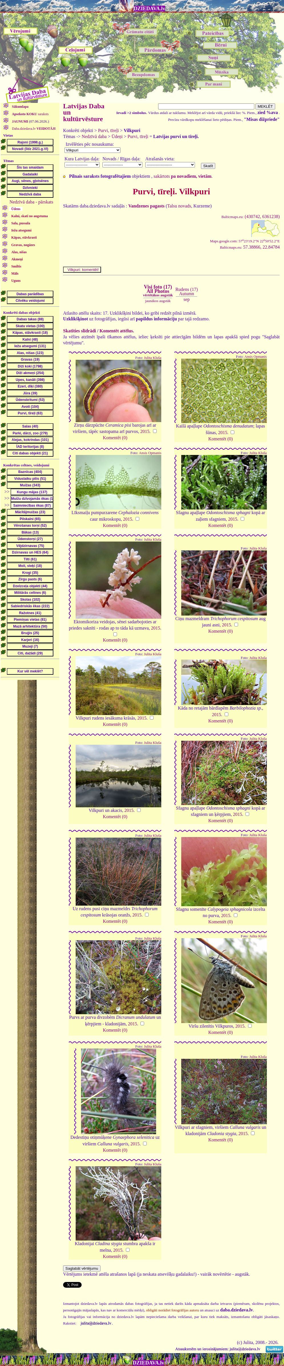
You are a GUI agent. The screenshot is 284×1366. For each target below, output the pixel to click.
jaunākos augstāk (158, 301)
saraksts (30, 114)
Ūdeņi (117, 136)
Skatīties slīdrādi (79, 330)
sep (187, 299)
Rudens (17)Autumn (186, 291)
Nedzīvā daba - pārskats (31, 201)
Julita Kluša (152, 358)
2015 (145, 431)
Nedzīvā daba (94, 136)
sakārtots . (183, 176)
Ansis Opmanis (255, 357)
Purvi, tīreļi (108, 130)
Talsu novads (179, 205)
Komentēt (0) (115, 437)
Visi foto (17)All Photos (158, 290)
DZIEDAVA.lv (149, 8)
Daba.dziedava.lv (33, 129)
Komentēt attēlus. (117, 330)
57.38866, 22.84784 (250, 247)
